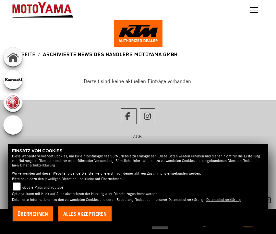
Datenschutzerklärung (37, 165)
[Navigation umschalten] (254, 10)
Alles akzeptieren (85, 214)
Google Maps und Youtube (43, 187)
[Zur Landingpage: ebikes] (13, 125)
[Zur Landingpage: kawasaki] (13, 79)
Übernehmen (33, 214)
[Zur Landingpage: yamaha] (13, 102)
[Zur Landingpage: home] (13, 57)
